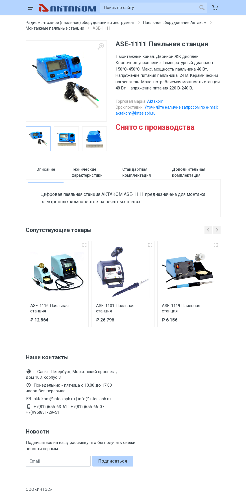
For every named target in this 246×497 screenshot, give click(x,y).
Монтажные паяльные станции (55, 28)
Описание (45, 169)
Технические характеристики (87, 172)
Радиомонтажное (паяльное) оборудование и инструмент (80, 22)
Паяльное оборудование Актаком (174, 22)
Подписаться (112, 461)
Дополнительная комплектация (188, 172)
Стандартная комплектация (136, 172)
